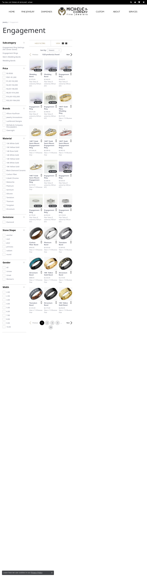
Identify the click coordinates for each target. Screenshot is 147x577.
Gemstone (8, 217)
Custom (100, 11)
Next (140, 55)
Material (7, 138)
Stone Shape (9, 230)
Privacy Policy (36, 573)
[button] (131, 2)
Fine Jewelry (27, 11)
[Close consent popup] (52, 573)
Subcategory (9, 43)
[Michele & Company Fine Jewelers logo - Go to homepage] (73, 11)
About (116, 11)
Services (133, 11)
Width (6, 287)
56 (98, 468)
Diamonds (46, 11)
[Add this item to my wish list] (64, 98)
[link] (17, 2)
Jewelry (5, 22)
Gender (6, 262)
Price (5, 68)
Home (12, 11)
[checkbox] (8, 73)
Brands (6, 108)
